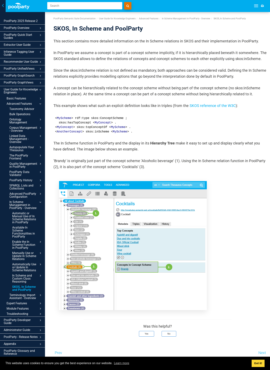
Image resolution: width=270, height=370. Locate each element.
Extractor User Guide (23, 45)
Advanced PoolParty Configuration (25, 195)
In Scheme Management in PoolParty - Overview (25, 205)
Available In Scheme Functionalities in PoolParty (23, 232)
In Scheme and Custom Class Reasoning (27, 278)
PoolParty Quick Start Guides (23, 36)
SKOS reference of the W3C (213, 105)
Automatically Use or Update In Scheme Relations (27, 267)
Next (262, 352)
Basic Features (24, 98)
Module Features (24, 309)
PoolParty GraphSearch (23, 76)
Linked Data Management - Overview (25, 139)
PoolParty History (25, 180)
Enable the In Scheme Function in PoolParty (27, 245)
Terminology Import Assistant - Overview (25, 296)
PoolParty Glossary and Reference (19, 352)
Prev (58, 352)
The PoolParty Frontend (25, 156)
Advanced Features (24, 104)
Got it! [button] (258, 363)
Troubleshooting (24, 314)
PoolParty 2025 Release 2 (21, 21)
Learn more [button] (121, 363)
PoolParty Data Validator (25, 173)
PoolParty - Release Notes (23, 337)
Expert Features (24, 303)
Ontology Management (25, 120)
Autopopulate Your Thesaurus (25, 148)
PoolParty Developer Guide (23, 321)
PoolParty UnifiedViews (23, 69)
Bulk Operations (19, 114)
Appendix (23, 344)
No (168, 333)
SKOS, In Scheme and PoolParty (24, 288)
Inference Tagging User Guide (23, 53)
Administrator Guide (23, 330)
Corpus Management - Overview (25, 129)
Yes (146, 333)
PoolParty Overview (23, 28)
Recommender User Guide (23, 62)
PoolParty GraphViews (23, 83)
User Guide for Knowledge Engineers (23, 91)
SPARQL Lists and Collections (25, 186)
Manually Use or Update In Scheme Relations (27, 256)
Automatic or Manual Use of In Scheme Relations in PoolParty (24, 217)
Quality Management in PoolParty (25, 165)
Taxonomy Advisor (21, 109)
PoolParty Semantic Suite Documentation (74, 18)
